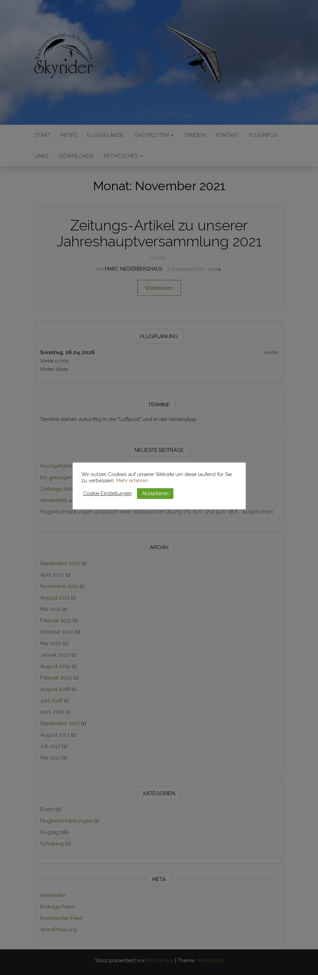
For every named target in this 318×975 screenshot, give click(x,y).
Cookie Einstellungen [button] (107, 493)
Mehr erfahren (132, 480)
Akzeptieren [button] (155, 493)
